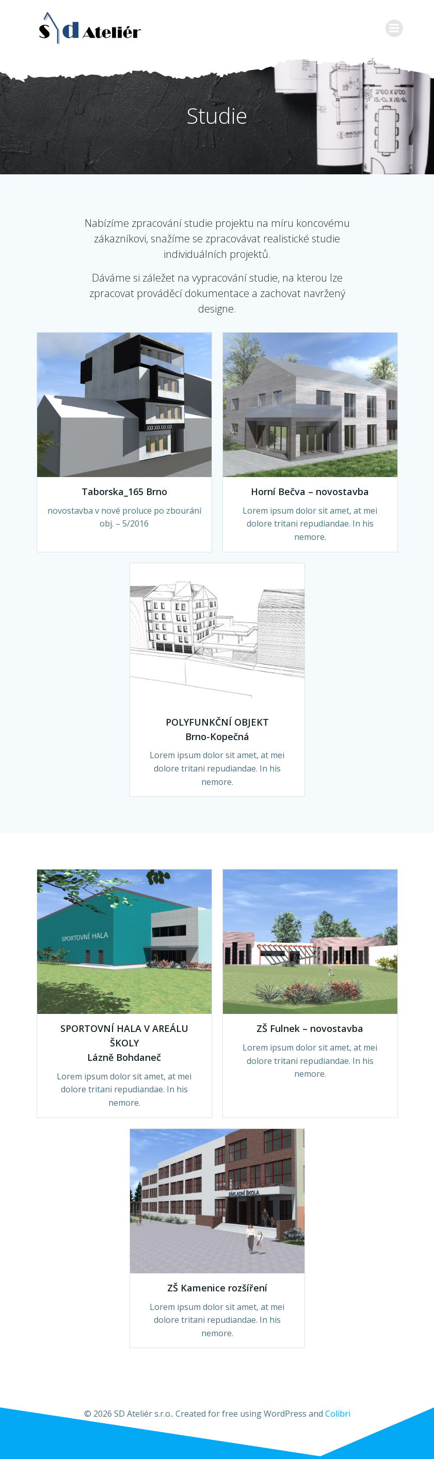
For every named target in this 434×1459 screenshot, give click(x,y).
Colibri (337, 1413)
